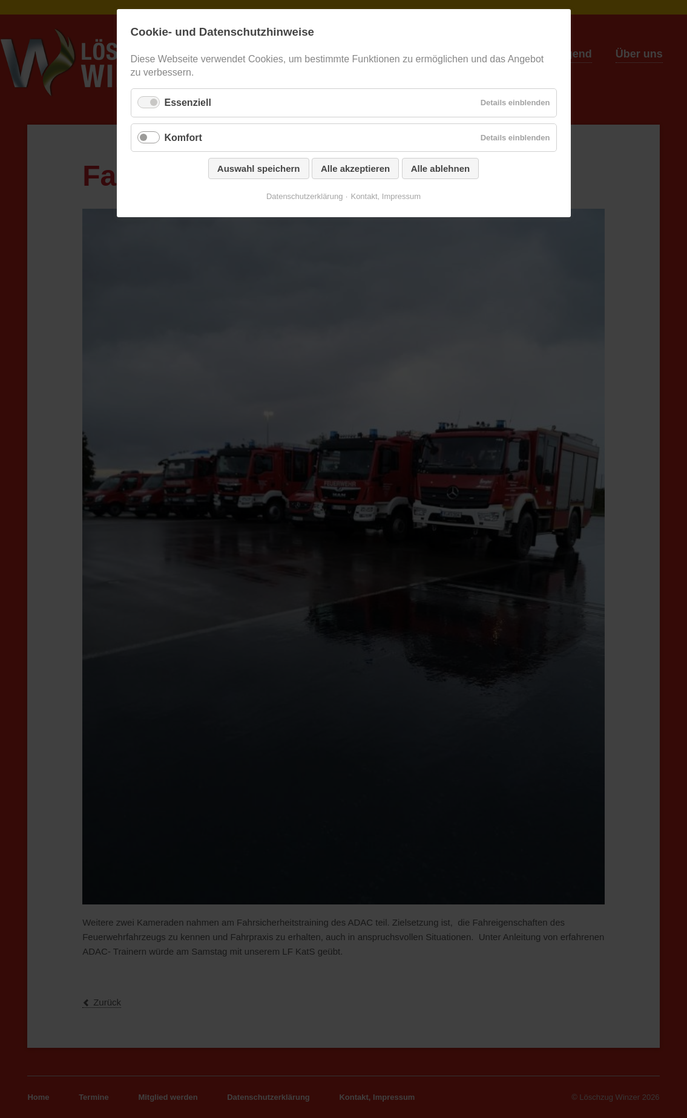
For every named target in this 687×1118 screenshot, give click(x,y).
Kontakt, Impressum (385, 196)
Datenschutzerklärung (304, 196)
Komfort (183, 137)
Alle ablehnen (440, 168)
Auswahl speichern (258, 168)
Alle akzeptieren (355, 168)
